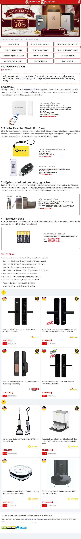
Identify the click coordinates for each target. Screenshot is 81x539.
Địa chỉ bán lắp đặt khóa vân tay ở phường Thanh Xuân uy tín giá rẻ (25, 258)
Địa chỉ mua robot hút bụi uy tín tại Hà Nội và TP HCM (21, 280)
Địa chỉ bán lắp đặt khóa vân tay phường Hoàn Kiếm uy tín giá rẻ (24, 261)
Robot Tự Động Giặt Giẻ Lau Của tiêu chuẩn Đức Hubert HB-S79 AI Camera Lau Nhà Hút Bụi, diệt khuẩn (59, 441)
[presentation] (2, 21)
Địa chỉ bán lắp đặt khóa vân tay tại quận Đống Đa (19, 267)
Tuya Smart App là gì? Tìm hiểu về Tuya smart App (20, 274)
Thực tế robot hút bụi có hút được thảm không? (19, 286)
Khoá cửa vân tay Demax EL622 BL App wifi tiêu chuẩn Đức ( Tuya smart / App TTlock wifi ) (59, 330)
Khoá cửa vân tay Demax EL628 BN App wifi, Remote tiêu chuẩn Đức (58, 382)
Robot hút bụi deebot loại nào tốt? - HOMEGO (19, 283)
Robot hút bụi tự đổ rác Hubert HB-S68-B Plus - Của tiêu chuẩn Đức (59, 492)
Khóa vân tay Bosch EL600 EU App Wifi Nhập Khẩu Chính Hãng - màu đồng (21, 382)
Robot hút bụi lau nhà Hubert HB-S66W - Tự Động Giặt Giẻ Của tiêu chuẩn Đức (21, 492)
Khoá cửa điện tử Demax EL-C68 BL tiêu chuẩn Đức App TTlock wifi (19, 330)
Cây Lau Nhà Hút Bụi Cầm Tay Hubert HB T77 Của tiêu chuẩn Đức (20, 440)
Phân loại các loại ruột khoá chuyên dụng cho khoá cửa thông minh (25, 270)
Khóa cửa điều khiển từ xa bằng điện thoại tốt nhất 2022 (22, 277)
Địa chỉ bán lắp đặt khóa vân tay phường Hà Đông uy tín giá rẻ (23, 264)
